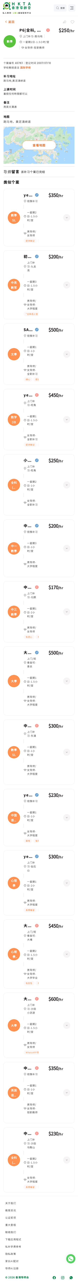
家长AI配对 (12, 1261)
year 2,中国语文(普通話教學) (28, 795)
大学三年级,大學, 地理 (28, 998)
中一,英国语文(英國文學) (28, 1068)
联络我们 (10, 1232)
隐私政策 (10, 1254)
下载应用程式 (13, 1239)
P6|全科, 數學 (31, 30)
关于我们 (10, 1203)
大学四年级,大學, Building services (28, 652)
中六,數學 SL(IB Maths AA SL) (28, 725)
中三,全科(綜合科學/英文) (28, 1133)
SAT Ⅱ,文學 (28, 329)
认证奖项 (10, 1217)
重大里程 (10, 1225)
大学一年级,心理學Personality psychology (28, 925)
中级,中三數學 (28, 587)
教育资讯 (10, 1210)
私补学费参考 (13, 1246)
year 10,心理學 (28, 856)
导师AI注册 (12, 1268)
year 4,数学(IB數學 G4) (28, 395)
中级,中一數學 (28, 525)
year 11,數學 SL (28, 195)
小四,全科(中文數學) (28, 460)
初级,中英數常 (28, 256)
